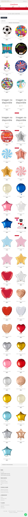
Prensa (2, 497)
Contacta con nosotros (5, 492)
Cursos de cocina (3, 498)
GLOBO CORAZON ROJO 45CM (21, 231)
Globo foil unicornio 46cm (7, 73)
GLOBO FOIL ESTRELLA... (7, 178)
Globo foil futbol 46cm (7, 38)
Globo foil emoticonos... (21, 108)
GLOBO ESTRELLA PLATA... (21, 283)
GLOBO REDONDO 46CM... (21, 196)
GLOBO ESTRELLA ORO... (21, 266)
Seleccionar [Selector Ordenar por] (11, 20)
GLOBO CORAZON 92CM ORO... (7, 336)
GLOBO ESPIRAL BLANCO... (7, 161)
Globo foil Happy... (7, 126)
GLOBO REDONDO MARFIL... (7, 196)
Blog (1, 484)
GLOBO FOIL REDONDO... (7, 388)
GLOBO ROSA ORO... (21, 161)
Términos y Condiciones (13, 512)
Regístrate (2, 506)
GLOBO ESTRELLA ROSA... (7, 213)
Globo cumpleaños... (7, 56)
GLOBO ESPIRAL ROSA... (21, 178)
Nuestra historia (3, 480)
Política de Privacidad (12, 511)
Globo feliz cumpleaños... (7, 143)
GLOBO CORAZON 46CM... (21, 336)
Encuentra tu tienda (4, 481)
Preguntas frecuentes (4, 489)
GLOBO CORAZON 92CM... (7, 318)
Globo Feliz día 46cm (21, 38)
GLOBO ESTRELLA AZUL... (7, 248)
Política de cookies (20, 511)
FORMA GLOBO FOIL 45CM (21, 126)
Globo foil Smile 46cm (7, 108)
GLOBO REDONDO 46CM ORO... (21, 388)
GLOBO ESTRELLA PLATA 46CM (20, 143)
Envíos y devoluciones (4, 490)
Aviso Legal (5, 511)
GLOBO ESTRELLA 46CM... (21, 213)
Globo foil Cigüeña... (21, 91)
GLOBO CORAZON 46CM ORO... (21, 301)
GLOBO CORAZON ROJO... (7, 283)
